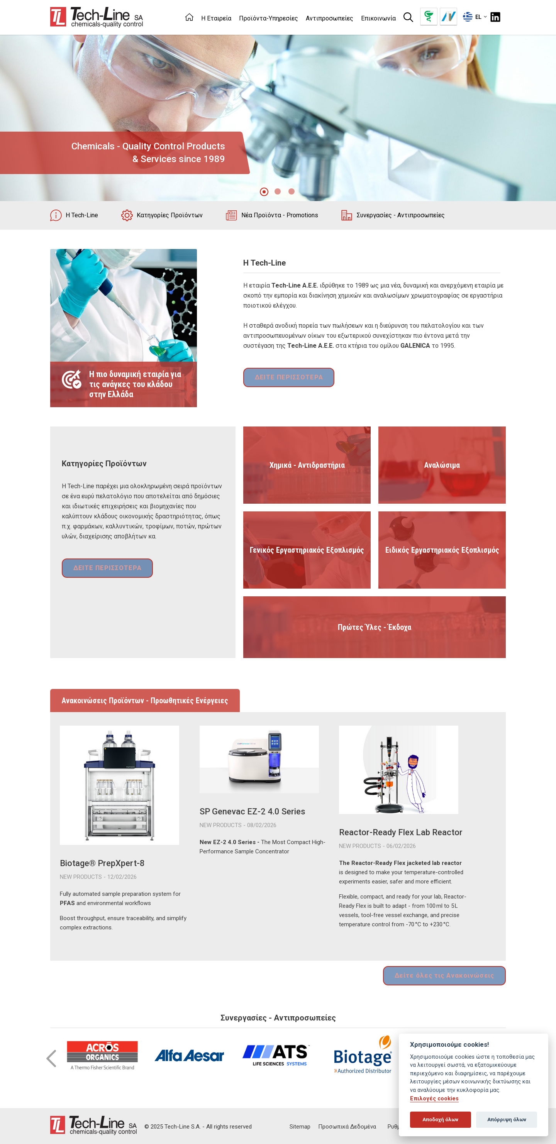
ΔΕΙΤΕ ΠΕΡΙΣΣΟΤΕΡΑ (286, 378)
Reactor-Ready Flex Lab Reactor (401, 832)
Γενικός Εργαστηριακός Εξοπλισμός (307, 550)
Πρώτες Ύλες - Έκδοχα (374, 627)
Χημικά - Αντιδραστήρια (307, 465)
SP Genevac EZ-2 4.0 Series (252, 811)
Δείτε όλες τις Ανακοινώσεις (448, 974)
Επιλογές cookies (434, 1098)
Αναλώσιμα (442, 465)
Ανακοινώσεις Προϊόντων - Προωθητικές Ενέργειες (145, 700)
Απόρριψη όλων (506, 1119)
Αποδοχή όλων (440, 1119)
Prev (51, 1057)
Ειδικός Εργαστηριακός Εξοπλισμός (442, 550)
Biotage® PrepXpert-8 (102, 863)
